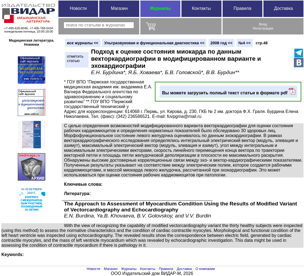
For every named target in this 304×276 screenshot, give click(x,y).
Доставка (283, 8)
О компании (205, 269)
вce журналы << (82, 43)
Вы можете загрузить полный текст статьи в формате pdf (228, 91)
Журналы (160, 8)
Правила (242, 8)
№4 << (244, 43)
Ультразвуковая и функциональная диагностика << (154, 43)
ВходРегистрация (263, 26)
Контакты (201, 8)
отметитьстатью (75, 58)
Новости (78, 8)
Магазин (119, 8)
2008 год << (221, 43)
